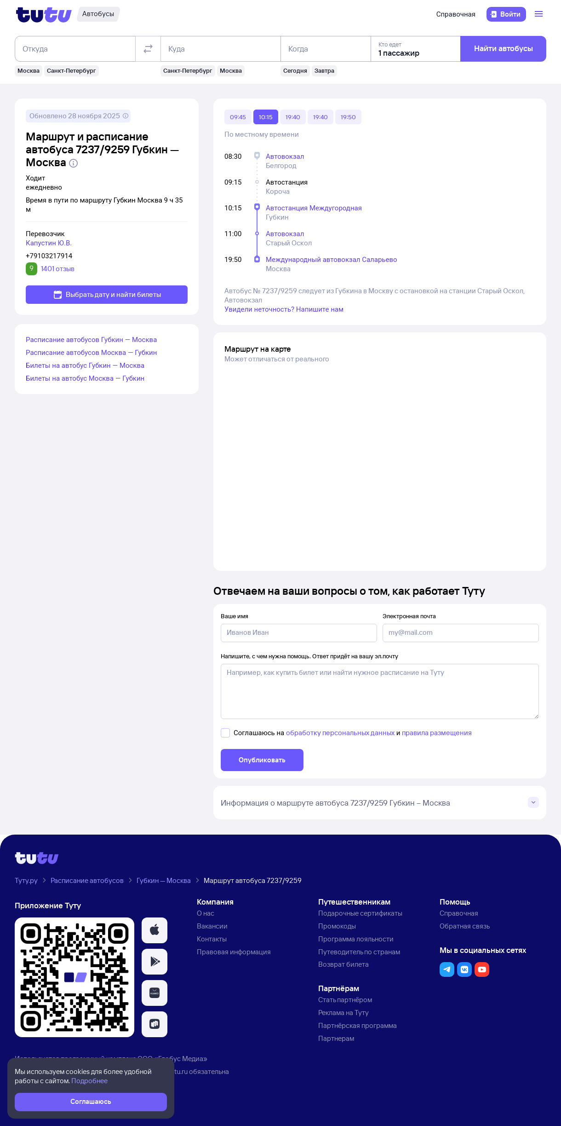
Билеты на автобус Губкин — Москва (85, 365)
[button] (154, 930)
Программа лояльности (356, 938)
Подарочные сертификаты (360, 913)
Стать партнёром (345, 999)
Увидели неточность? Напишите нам (283, 309)
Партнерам (336, 1038)
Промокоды (337, 926)
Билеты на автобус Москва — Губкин (85, 378)
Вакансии (212, 926)
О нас (205, 913)
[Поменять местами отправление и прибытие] (148, 49)
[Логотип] (44, 14)
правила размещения (437, 732)
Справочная (455, 14)
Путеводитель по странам (359, 951)
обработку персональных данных (340, 732)
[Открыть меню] (539, 14)
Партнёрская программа (357, 1025)
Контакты (212, 938)
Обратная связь (465, 926)
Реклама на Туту (343, 1012)
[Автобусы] (98, 14)
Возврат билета (343, 964)
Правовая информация (234, 951)
